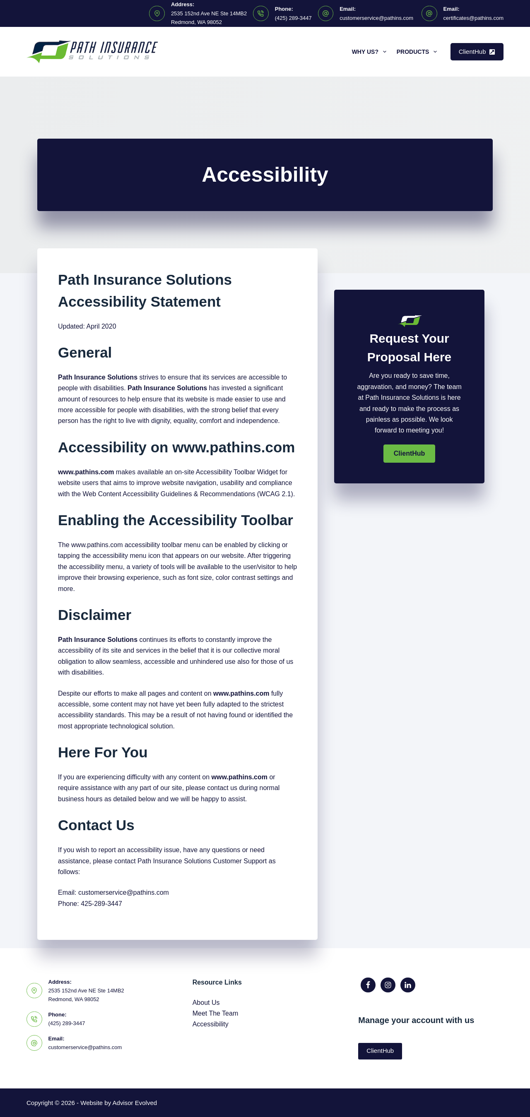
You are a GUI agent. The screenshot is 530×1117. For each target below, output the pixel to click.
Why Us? (371, 52)
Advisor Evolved (135, 1102)
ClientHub (477, 51)
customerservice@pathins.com (376, 18)
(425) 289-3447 (293, 18)
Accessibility (211, 1024)
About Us (206, 1002)
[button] (409, 453)
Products (418, 52)
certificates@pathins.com (473, 18)
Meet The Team (215, 1013)
